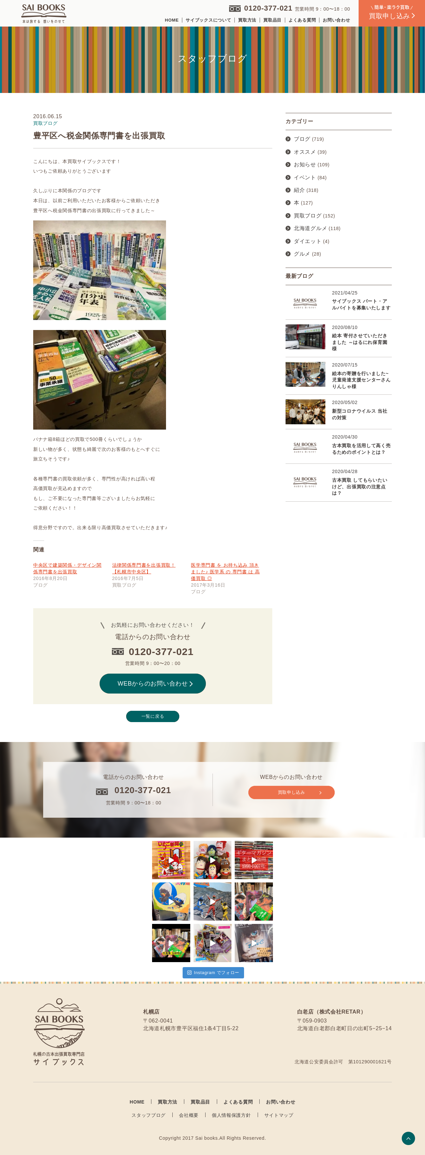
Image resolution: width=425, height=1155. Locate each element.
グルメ (302, 254)
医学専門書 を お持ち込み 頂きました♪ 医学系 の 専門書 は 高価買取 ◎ (225, 571)
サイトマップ (279, 1115)
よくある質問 (302, 20)
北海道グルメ (310, 228)
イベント (305, 177)
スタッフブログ (148, 1115)
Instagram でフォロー (213, 972)
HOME (172, 20)
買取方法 (247, 20)
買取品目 (272, 20)
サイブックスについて (208, 20)
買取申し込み (299, 792)
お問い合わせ (336, 20)
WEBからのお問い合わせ (155, 684)
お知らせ (305, 164)
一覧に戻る (152, 716)
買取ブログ (308, 215)
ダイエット (308, 241)
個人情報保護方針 (231, 1115)
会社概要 (189, 1115)
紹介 (299, 190)
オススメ (305, 152)
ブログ (302, 139)
